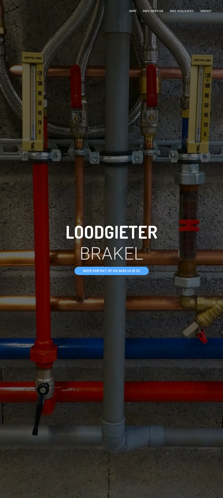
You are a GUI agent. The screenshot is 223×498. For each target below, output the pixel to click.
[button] (111, 271)
